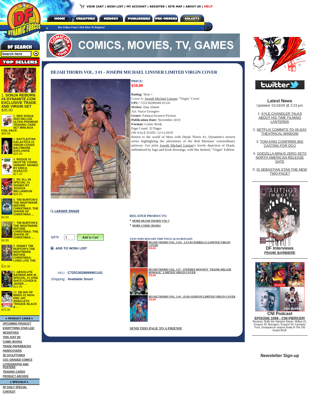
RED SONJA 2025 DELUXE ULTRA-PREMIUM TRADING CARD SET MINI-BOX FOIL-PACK (19, 123)
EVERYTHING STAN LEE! (19, 328)
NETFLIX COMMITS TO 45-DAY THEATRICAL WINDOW (282, 132)
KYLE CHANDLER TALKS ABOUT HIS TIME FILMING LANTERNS (280, 118)
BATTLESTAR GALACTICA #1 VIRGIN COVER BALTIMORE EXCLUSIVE (24, 144)
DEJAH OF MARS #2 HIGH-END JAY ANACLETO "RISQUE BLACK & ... (25, 299)
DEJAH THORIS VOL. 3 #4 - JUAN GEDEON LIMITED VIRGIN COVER (192, 296)
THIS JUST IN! (12, 337)
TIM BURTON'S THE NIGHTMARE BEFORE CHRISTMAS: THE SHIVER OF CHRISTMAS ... (25, 207)
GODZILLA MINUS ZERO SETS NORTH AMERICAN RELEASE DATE (281, 158)
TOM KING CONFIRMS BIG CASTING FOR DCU (281, 144)
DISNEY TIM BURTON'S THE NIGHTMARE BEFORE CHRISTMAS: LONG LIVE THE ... (18, 254)
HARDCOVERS (12, 350)
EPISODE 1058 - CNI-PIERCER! (280, 318)
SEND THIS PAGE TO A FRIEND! (156, 328)
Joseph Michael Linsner (161, 98)
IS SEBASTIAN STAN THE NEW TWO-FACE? (281, 171)
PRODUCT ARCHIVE (16, 376)
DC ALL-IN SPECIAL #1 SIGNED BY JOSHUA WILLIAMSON (22, 185)
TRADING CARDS (14, 371)
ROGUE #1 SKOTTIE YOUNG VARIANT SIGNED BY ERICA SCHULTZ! (25, 165)
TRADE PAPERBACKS (17, 346)
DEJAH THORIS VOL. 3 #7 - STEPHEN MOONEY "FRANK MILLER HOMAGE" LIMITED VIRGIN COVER (190, 271)
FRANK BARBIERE (279, 253)
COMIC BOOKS (12, 341)
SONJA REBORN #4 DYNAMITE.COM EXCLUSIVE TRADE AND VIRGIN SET (18, 100)
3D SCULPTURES (14, 355)
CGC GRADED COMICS (17, 359)
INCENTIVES (11, 332)
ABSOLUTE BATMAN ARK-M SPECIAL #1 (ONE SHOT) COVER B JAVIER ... (25, 277)
